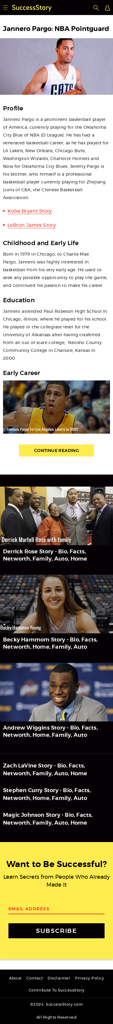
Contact (35, 978)
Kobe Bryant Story (30, 211)
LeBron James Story (32, 225)
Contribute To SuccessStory (57, 990)
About (15, 978)
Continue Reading (56, 450)
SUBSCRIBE (56, 930)
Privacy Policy (89, 978)
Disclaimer (59, 978)
